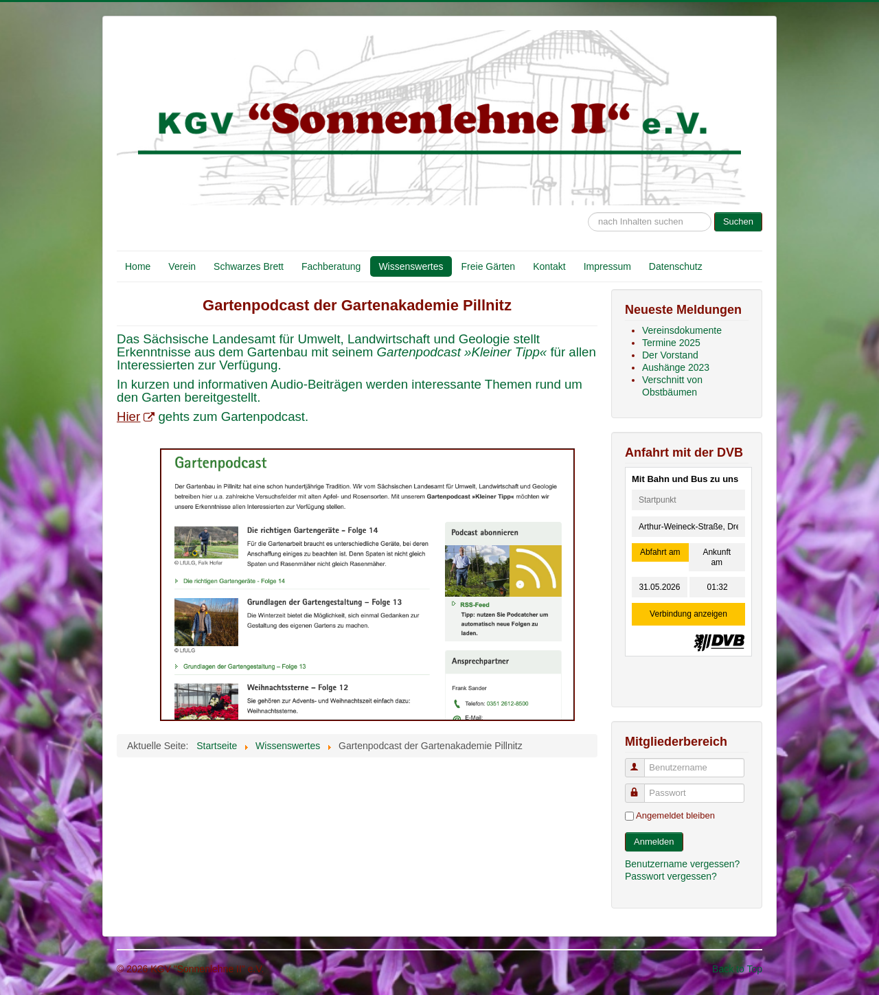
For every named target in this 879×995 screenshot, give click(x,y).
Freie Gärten (488, 266)
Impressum (607, 266)
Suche (588, 205)
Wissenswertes (410, 266)
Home (137, 266)
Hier (136, 416)
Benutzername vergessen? (682, 863)
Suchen (738, 221)
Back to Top (737, 968)
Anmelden (654, 841)
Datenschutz (676, 266)
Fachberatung (331, 266)
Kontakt (549, 266)
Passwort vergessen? (671, 876)
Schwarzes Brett (249, 266)
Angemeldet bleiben (675, 815)
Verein (182, 266)
